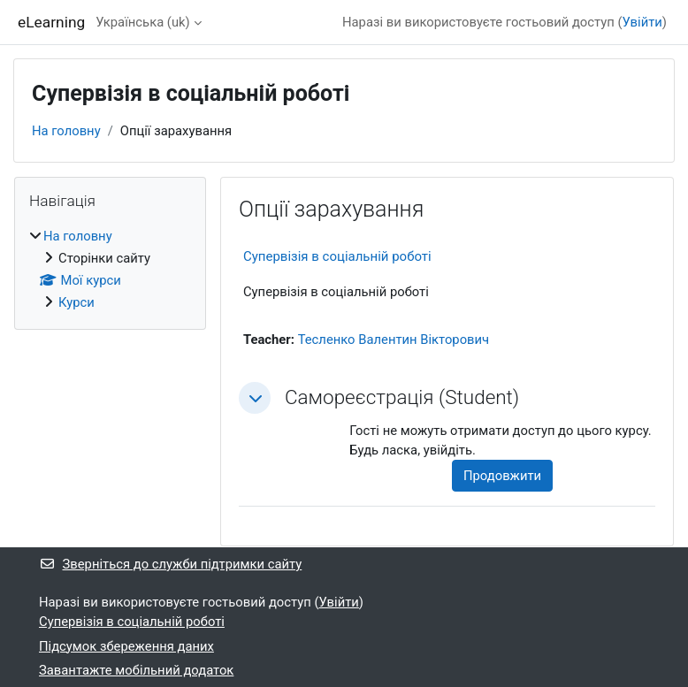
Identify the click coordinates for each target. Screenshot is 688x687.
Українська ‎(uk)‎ (143, 22)
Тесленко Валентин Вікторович (394, 339)
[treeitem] (110, 269)
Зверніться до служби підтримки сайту (170, 564)
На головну (66, 131)
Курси (76, 302)
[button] (255, 398)
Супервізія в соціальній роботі (337, 256)
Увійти (642, 22)
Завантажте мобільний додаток (136, 670)
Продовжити (502, 476)
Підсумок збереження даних (126, 646)
